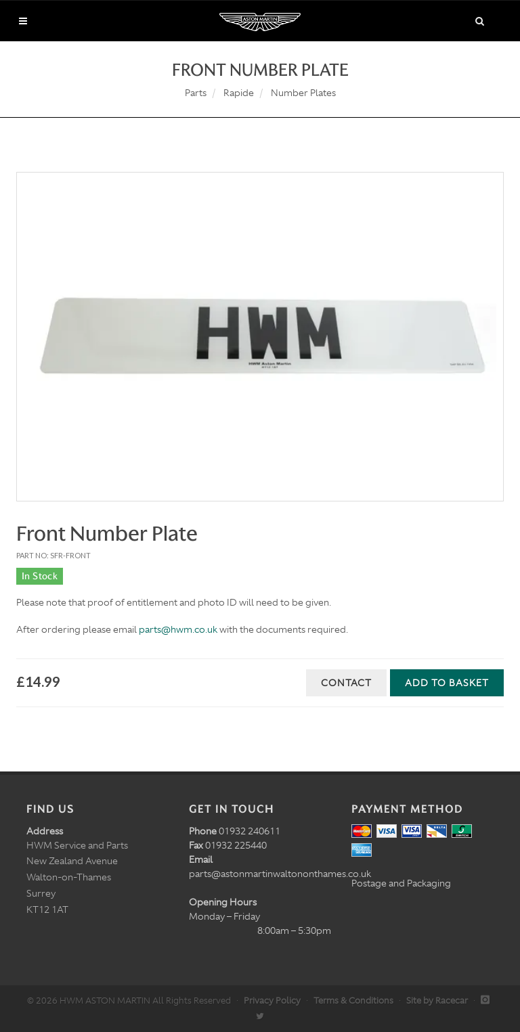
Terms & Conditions (353, 1000)
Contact (346, 683)
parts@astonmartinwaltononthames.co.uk (280, 874)
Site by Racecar (437, 1000)
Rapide (238, 93)
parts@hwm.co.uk (178, 629)
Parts (196, 93)
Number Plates (303, 93)
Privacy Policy (272, 1000)
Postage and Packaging (401, 883)
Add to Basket (447, 683)
